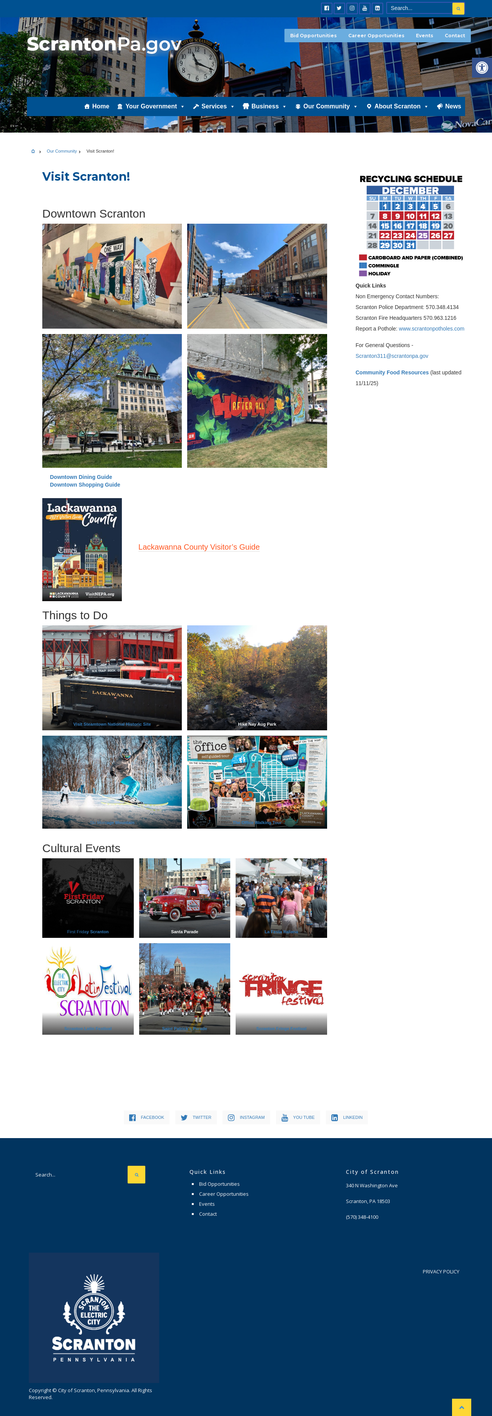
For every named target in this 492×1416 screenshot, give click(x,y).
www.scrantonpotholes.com (431, 329)
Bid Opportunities (313, 35)
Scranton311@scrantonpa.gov (392, 356)
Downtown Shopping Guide (85, 485)
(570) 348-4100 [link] (362, 1216)
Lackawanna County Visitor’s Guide (199, 547)
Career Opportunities (376, 35)
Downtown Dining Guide (81, 477)
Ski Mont (112, 822)
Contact (455, 35)
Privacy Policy (441, 1271)
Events (424, 35)
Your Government (155, 106)
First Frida (88, 931)
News (453, 106)
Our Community (330, 106)
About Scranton (401, 106)
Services (218, 106)
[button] (482, 68)
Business (269, 106)
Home (100, 106)
